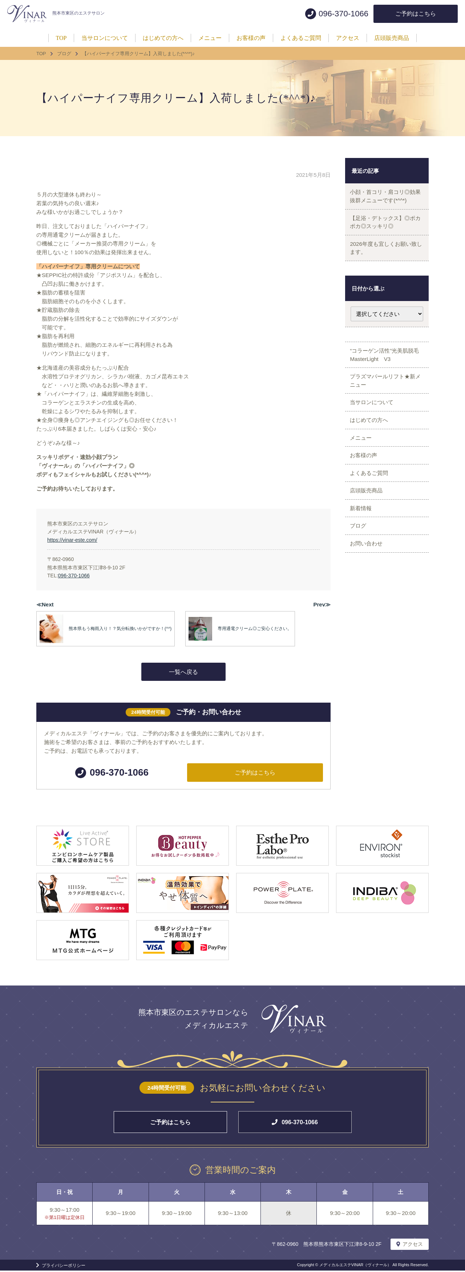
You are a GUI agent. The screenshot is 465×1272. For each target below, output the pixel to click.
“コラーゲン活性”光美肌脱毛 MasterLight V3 (389, 364)
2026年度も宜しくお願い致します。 (385, 254)
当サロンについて (373, 416)
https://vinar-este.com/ (72, 540)
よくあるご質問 (371, 497)
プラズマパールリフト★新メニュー (384, 392)
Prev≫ (322, 604)
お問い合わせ (368, 577)
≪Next (45, 604)
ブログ (360, 557)
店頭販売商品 (368, 517)
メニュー (362, 457)
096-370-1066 (74, 575)
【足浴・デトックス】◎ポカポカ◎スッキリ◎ (384, 226)
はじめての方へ (371, 436)
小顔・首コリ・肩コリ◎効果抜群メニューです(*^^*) (384, 197)
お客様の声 (365, 477)
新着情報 (362, 537)
